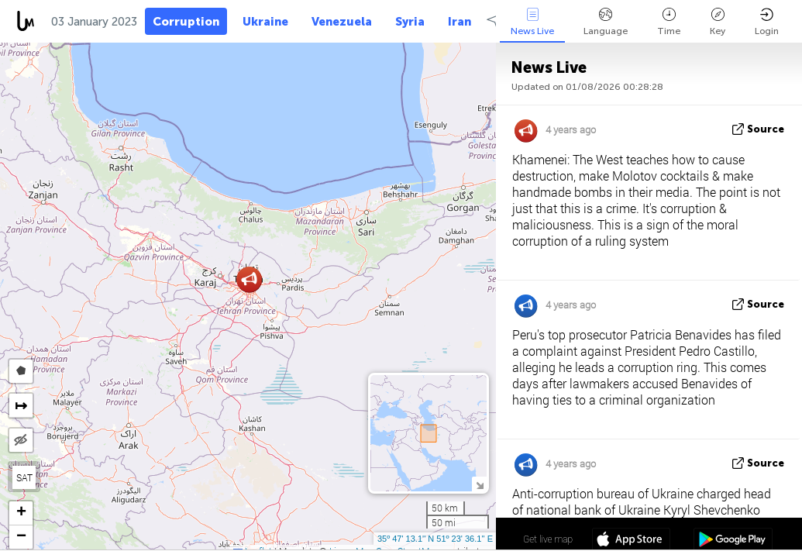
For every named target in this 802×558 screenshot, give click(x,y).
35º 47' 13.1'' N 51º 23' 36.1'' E (435, 538)
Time (668, 22)
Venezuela (342, 22)
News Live (532, 22)
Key (717, 22)
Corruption (186, 22)
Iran (459, 22)
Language (605, 22)
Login (767, 22)
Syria (410, 22)
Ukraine (265, 22)
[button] (249, 279)
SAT (24, 477)
